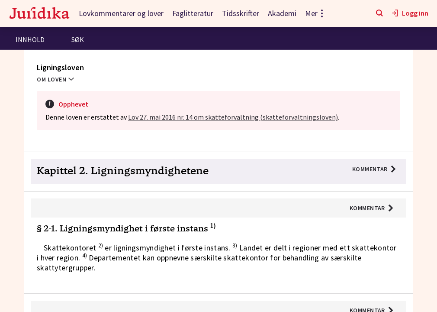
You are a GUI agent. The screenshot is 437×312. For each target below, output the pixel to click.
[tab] (30, 40)
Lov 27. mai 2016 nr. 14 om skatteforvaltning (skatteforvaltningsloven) (233, 117)
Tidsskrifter (240, 13)
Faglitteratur (192, 13)
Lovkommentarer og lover (121, 13)
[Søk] (379, 13)
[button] (218, 172)
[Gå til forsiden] (39, 13)
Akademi (282, 13)
